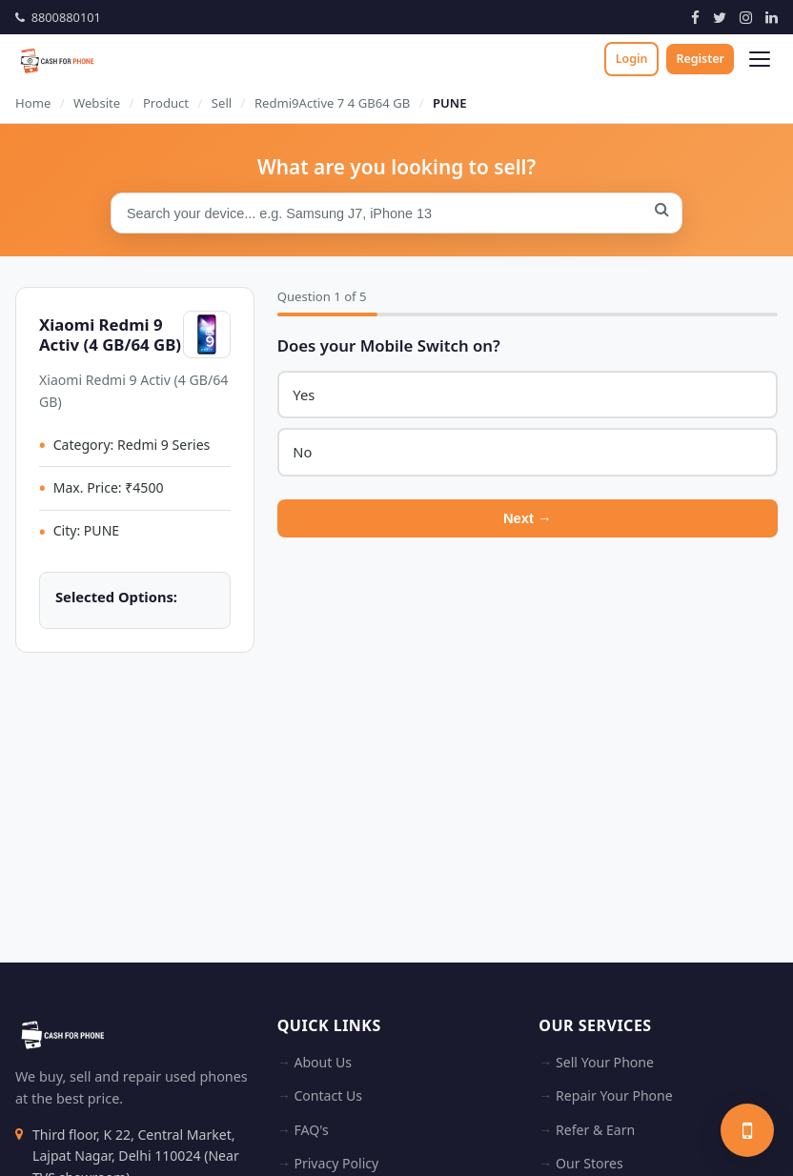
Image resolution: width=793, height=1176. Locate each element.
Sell (222, 103)
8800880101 (58, 17)
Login (632, 59)
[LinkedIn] (771, 17)
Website (96, 103)
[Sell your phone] (747, 1130)
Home (33, 103)
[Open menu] (760, 59)
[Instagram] (746, 17)
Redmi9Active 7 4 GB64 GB (332, 103)
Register (700, 59)
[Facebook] (695, 17)
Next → (527, 520)
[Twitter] (719, 17)
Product (166, 103)
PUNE (450, 103)
